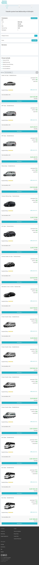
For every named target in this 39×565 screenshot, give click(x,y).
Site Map (2, 544)
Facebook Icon (2, 555)
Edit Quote (34, 18)
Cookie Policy (16, 536)
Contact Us (3, 531)
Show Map (34, 40)
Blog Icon (6, 555)
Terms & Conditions (17, 531)
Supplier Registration (4, 536)
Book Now (19, 101)
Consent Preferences (17, 538)
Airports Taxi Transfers (7, 557)
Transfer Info (34, 89)
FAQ (1, 549)
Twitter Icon (4, 555)
